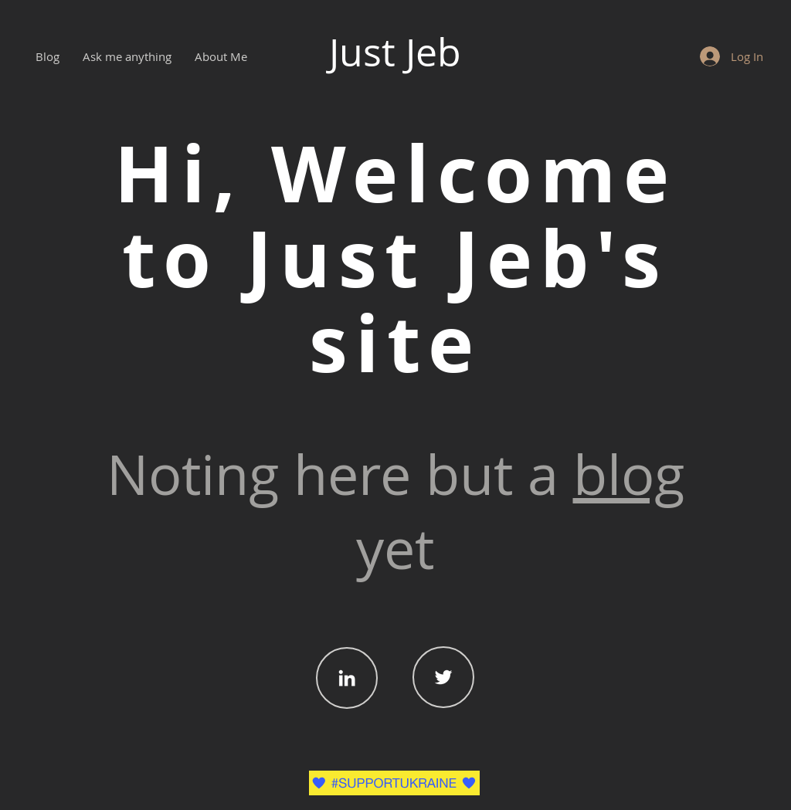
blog (628, 474)
